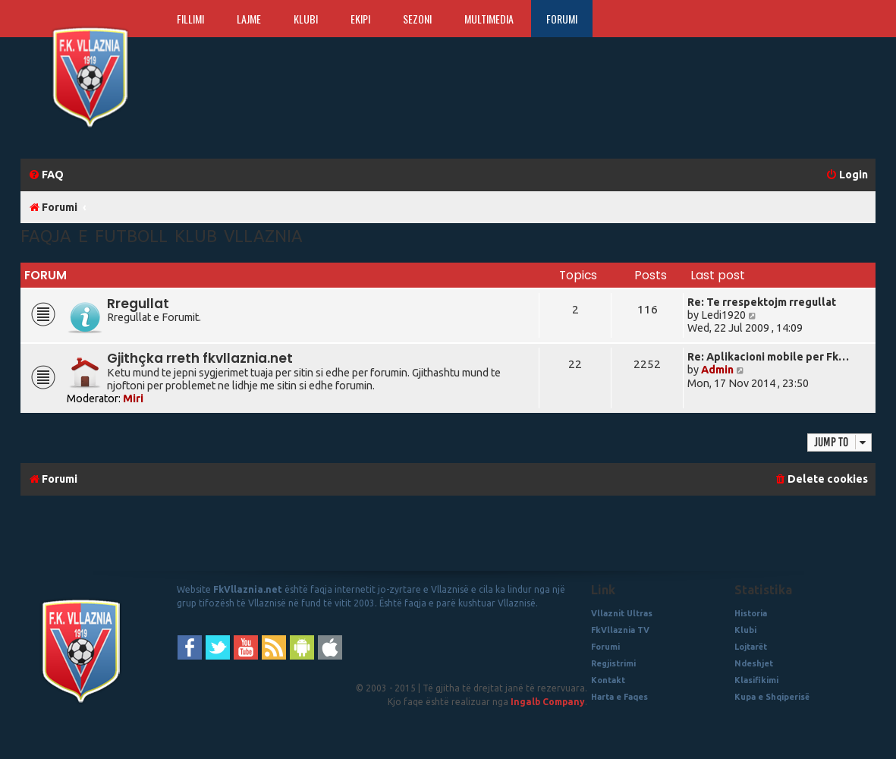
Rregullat (138, 303)
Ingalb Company (548, 702)
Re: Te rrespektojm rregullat (761, 302)
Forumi (561, 19)
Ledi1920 (723, 315)
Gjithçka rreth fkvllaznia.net (200, 358)
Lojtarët (750, 646)
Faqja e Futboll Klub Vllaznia (161, 235)
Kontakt (608, 680)
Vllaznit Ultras (621, 613)
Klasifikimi (756, 680)
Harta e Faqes (619, 696)
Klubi (306, 19)
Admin (717, 370)
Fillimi (190, 19)
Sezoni (417, 19)
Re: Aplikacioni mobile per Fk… (768, 357)
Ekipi (360, 19)
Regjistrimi (613, 663)
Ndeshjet (753, 663)
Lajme (249, 19)
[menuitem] (46, 175)
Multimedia (489, 19)
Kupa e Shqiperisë (772, 696)
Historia (750, 613)
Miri (133, 398)
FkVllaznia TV (620, 630)
